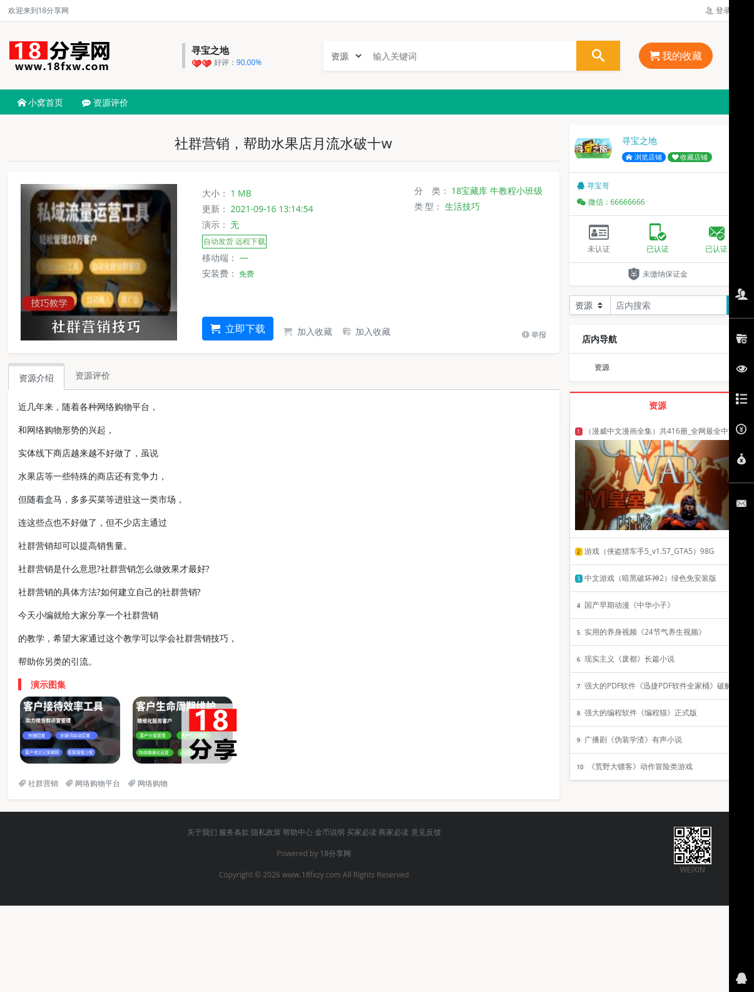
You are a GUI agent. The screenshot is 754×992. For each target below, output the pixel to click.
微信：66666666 (611, 202)
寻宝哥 (593, 185)
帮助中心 (298, 832)
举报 (534, 334)
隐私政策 (266, 832)
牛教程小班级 (516, 191)
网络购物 (148, 783)
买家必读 (362, 832)
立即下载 (237, 328)
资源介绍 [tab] (36, 378)
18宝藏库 (469, 191)
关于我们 (202, 832)
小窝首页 (41, 102)
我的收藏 (676, 56)
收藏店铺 (690, 157)
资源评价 (105, 102)
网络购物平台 (92, 783)
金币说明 (330, 832)
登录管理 (725, 10)
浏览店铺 (644, 157)
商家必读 (394, 832)
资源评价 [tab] (92, 375)
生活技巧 (462, 206)
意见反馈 (426, 832)
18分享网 (335, 853)
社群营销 (38, 783)
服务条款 (234, 832)
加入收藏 (307, 331)
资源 (601, 367)
